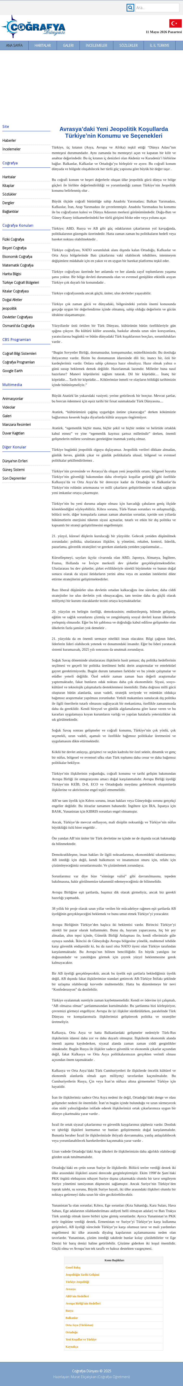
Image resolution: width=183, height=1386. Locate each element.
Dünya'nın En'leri (14, 461)
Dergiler (8, 203)
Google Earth (12, 371)
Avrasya (71, 1289)
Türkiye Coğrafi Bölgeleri (20, 282)
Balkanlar (72, 1318)
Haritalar (43, 45)
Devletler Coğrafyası (17, 317)
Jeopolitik (9, 308)
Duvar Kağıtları (13, 433)
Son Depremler (14, 478)
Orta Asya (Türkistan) (79, 1325)
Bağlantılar (10, 211)
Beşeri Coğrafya (14, 248)
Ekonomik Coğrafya (17, 256)
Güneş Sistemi (13, 469)
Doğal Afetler (12, 299)
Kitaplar (8, 185)
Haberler (9, 140)
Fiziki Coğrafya (13, 239)
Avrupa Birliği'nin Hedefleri (83, 1303)
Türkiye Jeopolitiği (77, 1282)
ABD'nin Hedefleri (77, 1296)
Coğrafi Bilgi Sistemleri (19, 353)
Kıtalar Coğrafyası (15, 291)
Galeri (68, 45)
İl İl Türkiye (159, 45)
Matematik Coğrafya (17, 265)
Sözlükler (128, 45)
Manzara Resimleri (16, 424)
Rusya (69, 1310)
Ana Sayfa (14, 45)
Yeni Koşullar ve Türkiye (81, 1339)
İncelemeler (96, 45)
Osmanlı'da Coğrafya (18, 325)
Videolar (8, 407)
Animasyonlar (12, 398)
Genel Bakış (73, 1267)
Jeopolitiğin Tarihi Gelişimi (82, 1274)
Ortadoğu (72, 1332)
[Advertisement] (91, 86)
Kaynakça (72, 1346)
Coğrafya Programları (18, 362)
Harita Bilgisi (11, 274)
